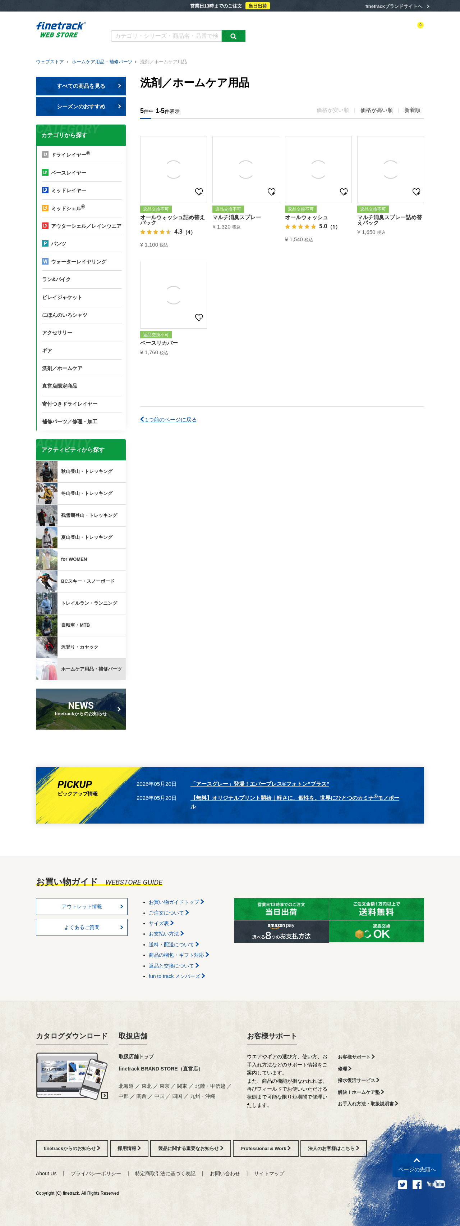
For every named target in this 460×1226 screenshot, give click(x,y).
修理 (345, 1069)
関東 (182, 1086)
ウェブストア (50, 61)
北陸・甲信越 (210, 1086)
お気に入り (380, 31)
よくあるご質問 (182, 20)
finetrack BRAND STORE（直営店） (161, 1069)
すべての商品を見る (89, 86)
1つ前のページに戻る (168, 419)
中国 (160, 1096)
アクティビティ (324, 31)
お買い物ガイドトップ (176, 902)
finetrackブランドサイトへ (393, 6)
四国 (177, 1096)
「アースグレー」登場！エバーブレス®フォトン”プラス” (259, 784)
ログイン (354, 31)
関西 (142, 1096)
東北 (147, 1086)
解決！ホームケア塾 (361, 1092)
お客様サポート (272, 1036)
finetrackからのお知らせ (82, 708)
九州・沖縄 (202, 1096)
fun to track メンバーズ (177, 976)
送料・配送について (174, 944)
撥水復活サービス (359, 1080)
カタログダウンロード (134, 20)
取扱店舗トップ (136, 1056)
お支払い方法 (166, 934)
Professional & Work (266, 1148)
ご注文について (169, 913)
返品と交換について (174, 966)
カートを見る (411, 31)
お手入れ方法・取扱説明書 (368, 1103)
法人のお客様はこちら (333, 1148)
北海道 (126, 1086)
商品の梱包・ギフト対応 (179, 955)
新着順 (412, 110)
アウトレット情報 (93, 906)
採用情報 (129, 1148)
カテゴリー (291, 31)
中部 (124, 1096)
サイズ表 (161, 923)
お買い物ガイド (223, 20)
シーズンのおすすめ (89, 106)
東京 (165, 1086)
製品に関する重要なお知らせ (191, 1148)
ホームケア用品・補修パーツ (102, 61)
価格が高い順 (376, 110)
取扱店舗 (133, 1036)
